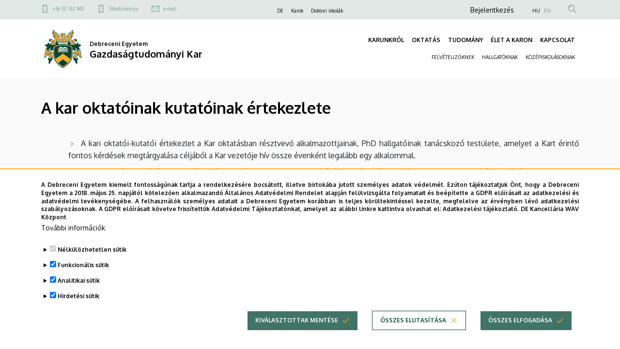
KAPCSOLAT (557, 40)
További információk (73, 228)
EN (547, 11)
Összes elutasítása (413, 320)
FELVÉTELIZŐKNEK (453, 57)
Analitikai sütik (79, 280)
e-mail (169, 9)
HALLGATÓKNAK (500, 57)
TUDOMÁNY (465, 40)
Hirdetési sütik (78, 296)
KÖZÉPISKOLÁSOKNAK (550, 57)
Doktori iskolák (327, 11)
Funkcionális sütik (83, 265)
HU (536, 11)
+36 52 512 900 (68, 9)
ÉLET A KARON (511, 40)
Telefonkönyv (123, 9)
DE (280, 11)
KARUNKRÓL (386, 40)
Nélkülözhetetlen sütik (92, 249)
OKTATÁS (426, 40)
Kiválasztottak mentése (296, 320)
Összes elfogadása (520, 320)
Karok (297, 11)
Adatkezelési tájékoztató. (481, 208)
